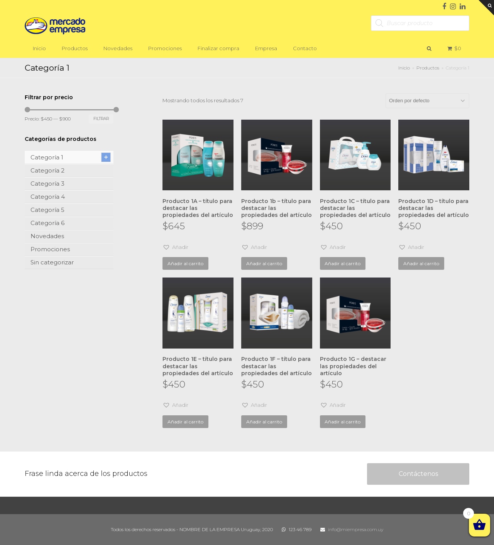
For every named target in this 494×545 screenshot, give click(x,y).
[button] (175, 247)
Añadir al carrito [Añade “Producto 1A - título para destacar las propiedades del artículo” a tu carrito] (185, 263)
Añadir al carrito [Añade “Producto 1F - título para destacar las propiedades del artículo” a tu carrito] (264, 422)
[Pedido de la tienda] (427, 101)
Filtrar (101, 118)
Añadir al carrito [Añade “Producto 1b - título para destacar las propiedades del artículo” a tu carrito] (264, 263)
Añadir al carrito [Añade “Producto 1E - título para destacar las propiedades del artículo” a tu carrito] (185, 422)
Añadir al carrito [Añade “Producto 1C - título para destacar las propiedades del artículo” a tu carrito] (342, 263)
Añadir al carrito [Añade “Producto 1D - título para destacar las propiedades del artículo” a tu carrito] (421, 263)
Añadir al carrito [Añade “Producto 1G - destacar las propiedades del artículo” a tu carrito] (342, 422)
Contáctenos (418, 473)
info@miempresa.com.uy (355, 529)
